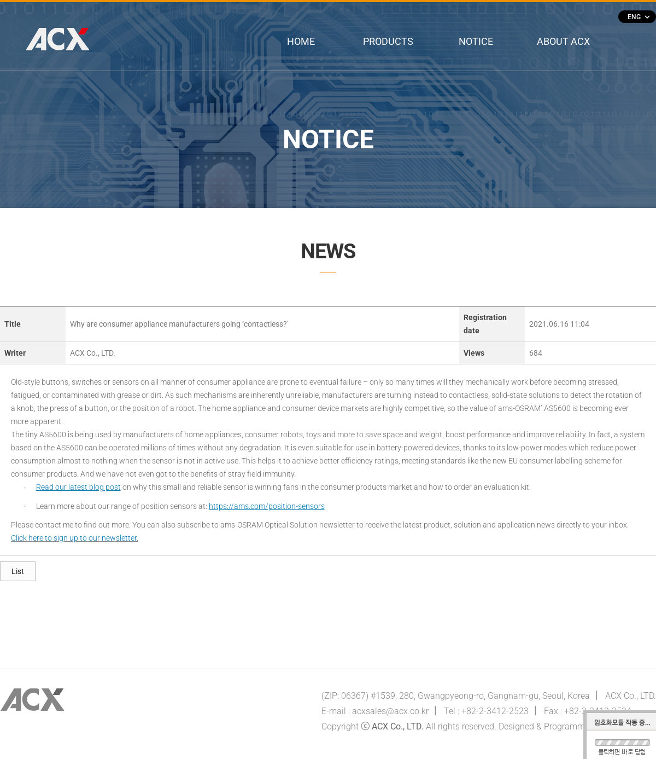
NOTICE (476, 41)
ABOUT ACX (563, 41)
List (17, 571)
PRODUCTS (388, 41)
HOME (301, 41)
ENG (638, 17)
